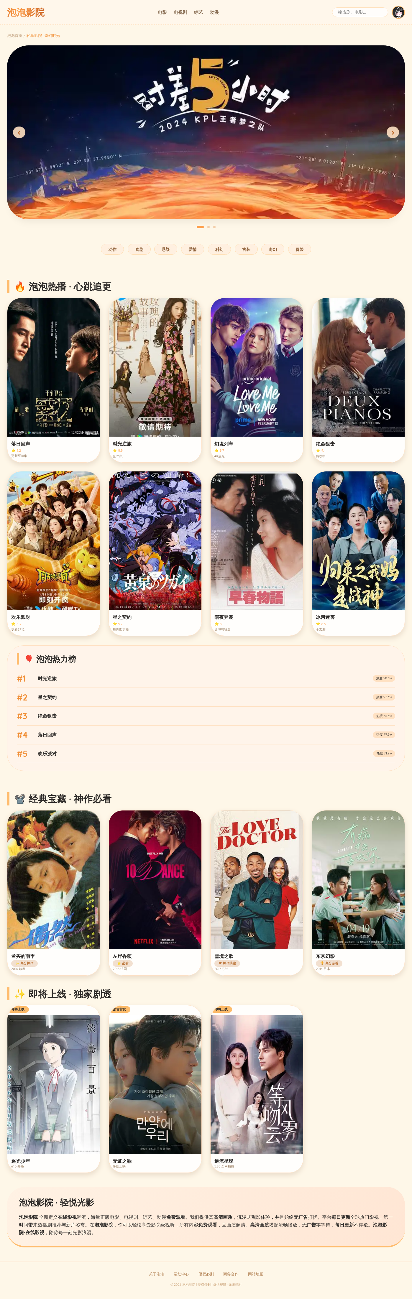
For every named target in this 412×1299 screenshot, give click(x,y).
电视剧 (180, 12)
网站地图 (255, 1274)
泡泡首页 (14, 35)
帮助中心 (181, 1274)
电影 (162, 12)
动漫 (214, 12)
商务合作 (231, 1274)
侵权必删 (206, 1274)
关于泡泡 (156, 1274)
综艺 (198, 12)
